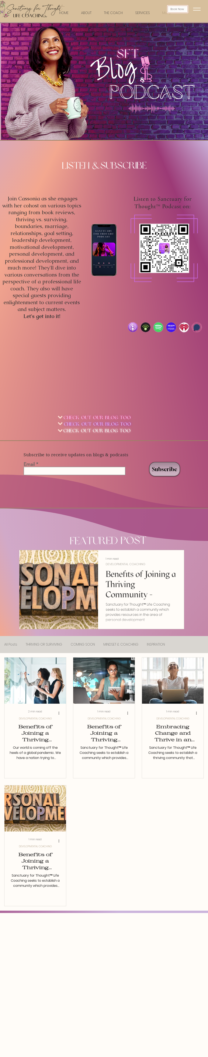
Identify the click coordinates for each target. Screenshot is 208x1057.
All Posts (10, 644)
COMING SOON (83, 644)
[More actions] (60, 713)
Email (29, 464)
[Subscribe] (164, 469)
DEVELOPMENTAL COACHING (125, 564)
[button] (197, 9)
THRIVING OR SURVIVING (44, 644)
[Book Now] (178, 9)
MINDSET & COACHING (120, 644)
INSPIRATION (156, 644)
